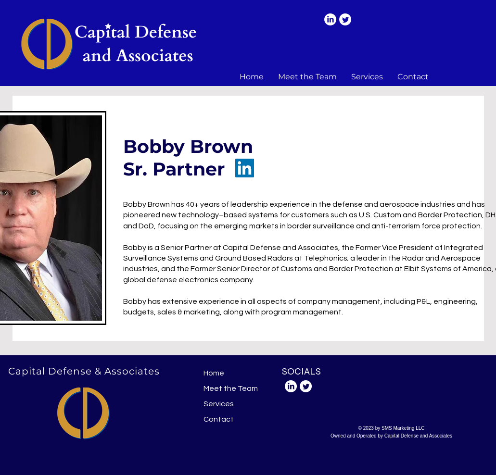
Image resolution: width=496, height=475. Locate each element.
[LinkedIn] (330, 19)
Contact (218, 419)
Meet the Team (230, 388)
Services (218, 404)
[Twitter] (345, 19)
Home (213, 373)
